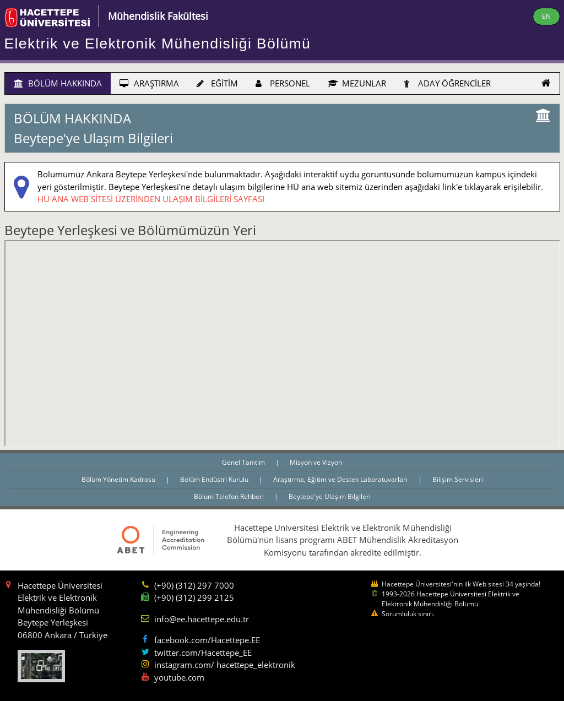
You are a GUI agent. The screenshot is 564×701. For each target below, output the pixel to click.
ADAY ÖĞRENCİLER (447, 83)
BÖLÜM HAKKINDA (58, 83)
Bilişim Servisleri (457, 479)
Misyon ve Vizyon (316, 462)
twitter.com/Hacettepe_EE (203, 652)
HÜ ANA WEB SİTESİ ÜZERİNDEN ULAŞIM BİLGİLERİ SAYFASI (150, 198)
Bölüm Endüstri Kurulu (215, 479)
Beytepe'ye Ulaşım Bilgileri (330, 496)
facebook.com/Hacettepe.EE (207, 639)
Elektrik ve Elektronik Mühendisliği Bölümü (157, 43)
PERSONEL (283, 83)
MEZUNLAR (357, 83)
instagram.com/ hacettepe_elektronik (224, 664)
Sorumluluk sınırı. (408, 613)
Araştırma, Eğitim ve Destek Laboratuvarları (341, 479)
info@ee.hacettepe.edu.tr (201, 618)
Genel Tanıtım (244, 462)
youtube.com (179, 677)
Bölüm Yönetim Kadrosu (119, 479)
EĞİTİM (217, 83)
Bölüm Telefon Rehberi (229, 496)
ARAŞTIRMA (149, 83)
